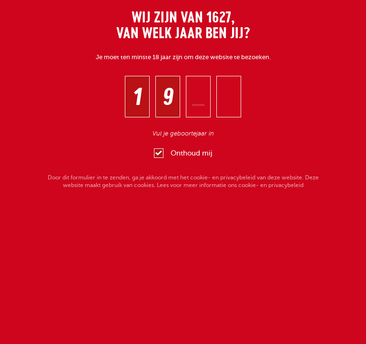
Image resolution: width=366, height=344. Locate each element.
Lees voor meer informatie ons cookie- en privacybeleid (230, 185)
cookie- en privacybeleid (222, 177)
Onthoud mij (183, 153)
